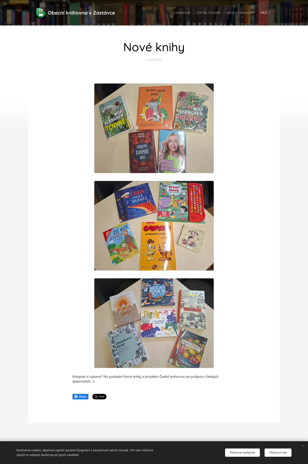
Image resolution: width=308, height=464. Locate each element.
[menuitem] (169, 13)
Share (80, 396)
